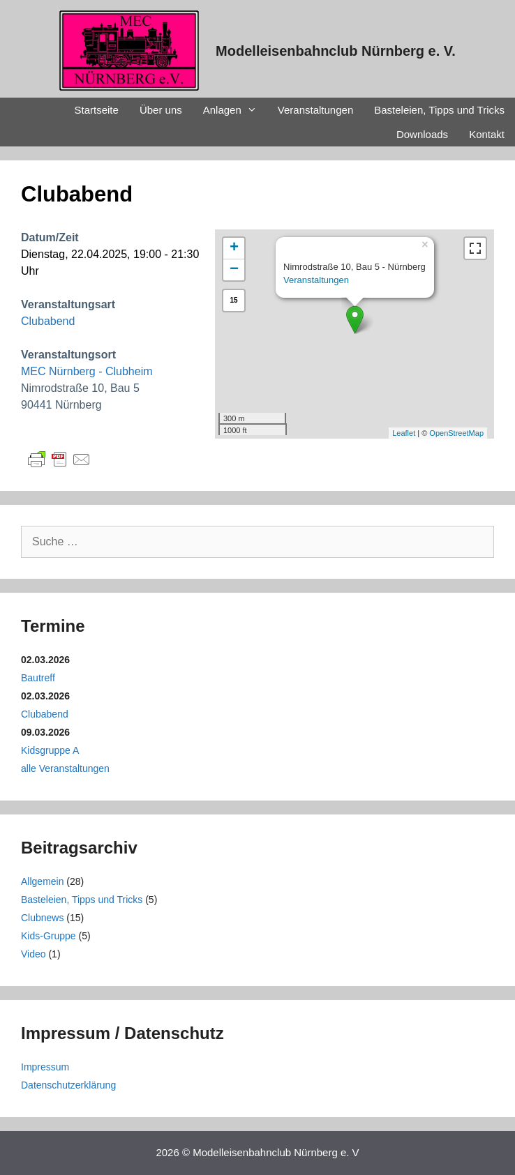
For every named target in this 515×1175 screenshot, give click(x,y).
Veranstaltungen (315, 110)
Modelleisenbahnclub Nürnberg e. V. (336, 51)
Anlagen (235, 110)
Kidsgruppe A (50, 750)
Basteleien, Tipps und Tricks (439, 110)
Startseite (97, 110)
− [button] (234, 269)
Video (33, 954)
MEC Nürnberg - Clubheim (87, 371)
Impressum (45, 1066)
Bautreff (38, 677)
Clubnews (42, 917)
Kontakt (487, 134)
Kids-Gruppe (48, 935)
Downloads (422, 134)
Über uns (161, 110)
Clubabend (48, 321)
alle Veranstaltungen (65, 768)
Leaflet (403, 433)
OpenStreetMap (456, 433)
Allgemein (42, 881)
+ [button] (234, 248)
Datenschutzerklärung (68, 1085)
